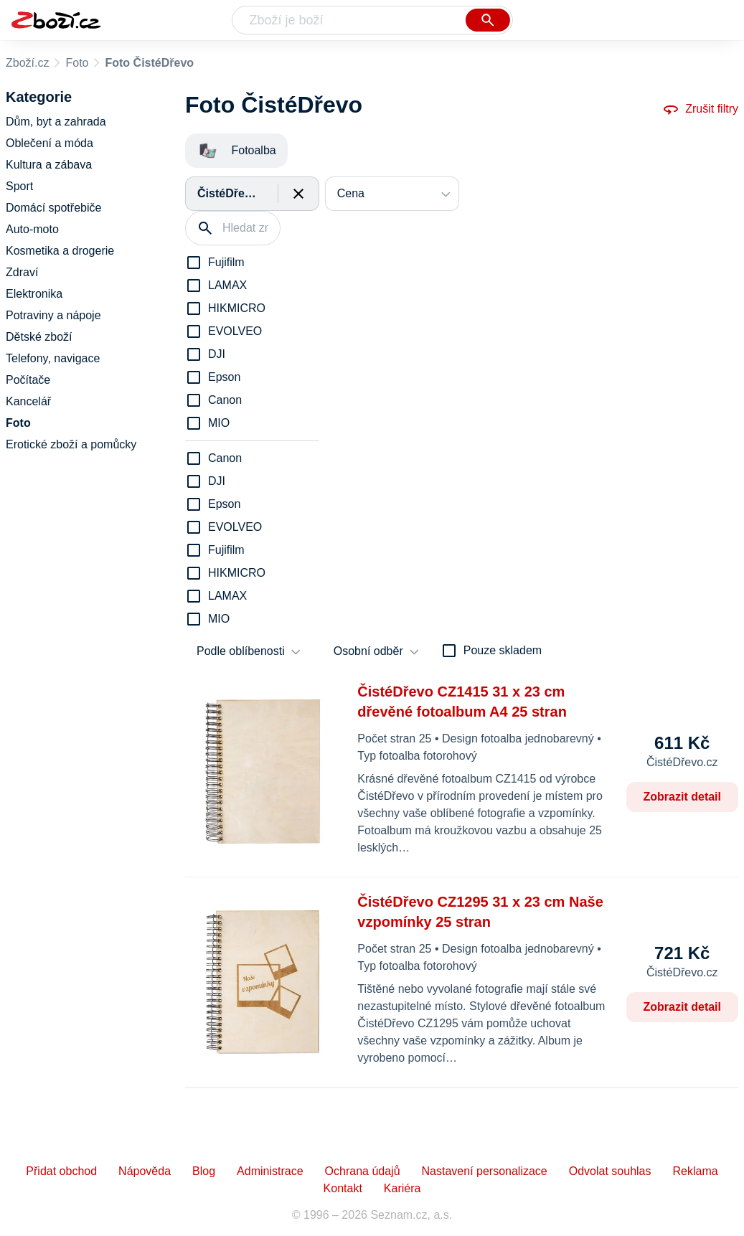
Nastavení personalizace (484, 1171)
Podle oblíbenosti (241, 651)
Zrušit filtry (700, 109)
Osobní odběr (368, 651)
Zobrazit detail (682, 797)
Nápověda (144, 1171)
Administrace (270, 1171)
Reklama (694, 1171)
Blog (203, 1171)
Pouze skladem (502, 650)
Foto (76, 63)
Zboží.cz (27, 63)
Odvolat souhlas (610, 1171)
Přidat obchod (61, 1171)
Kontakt (343, 1188)
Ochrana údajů (362, 1171)
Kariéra (402, 1188)
